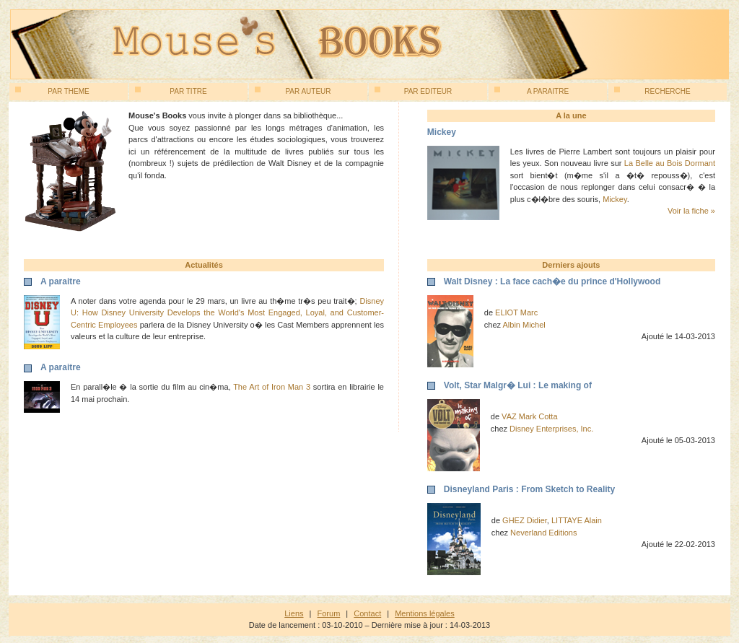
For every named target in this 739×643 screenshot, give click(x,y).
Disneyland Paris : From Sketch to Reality (529, 489)
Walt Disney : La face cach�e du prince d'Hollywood (552, 281)
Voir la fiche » (691, 210)
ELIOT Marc (516, 312)
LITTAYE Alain (576, 520)
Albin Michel (524, 324)
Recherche (652, 91)
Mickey (614, 199)
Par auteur (293, 91)
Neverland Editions (543, 532)
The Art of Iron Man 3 (271, 386)
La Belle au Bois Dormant (669, 163)
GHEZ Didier (524, 520)
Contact (367, 613)
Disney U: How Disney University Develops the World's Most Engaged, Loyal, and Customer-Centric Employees (227, 313)
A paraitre (531, 91)
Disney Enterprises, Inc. (551, 428)
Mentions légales (425, 613)
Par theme (52, 91)
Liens (293, 613)
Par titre (171, 91)
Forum (329, 613)
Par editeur (413, 91)
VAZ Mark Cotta (529, 416)
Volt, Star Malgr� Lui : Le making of (518, 385)
